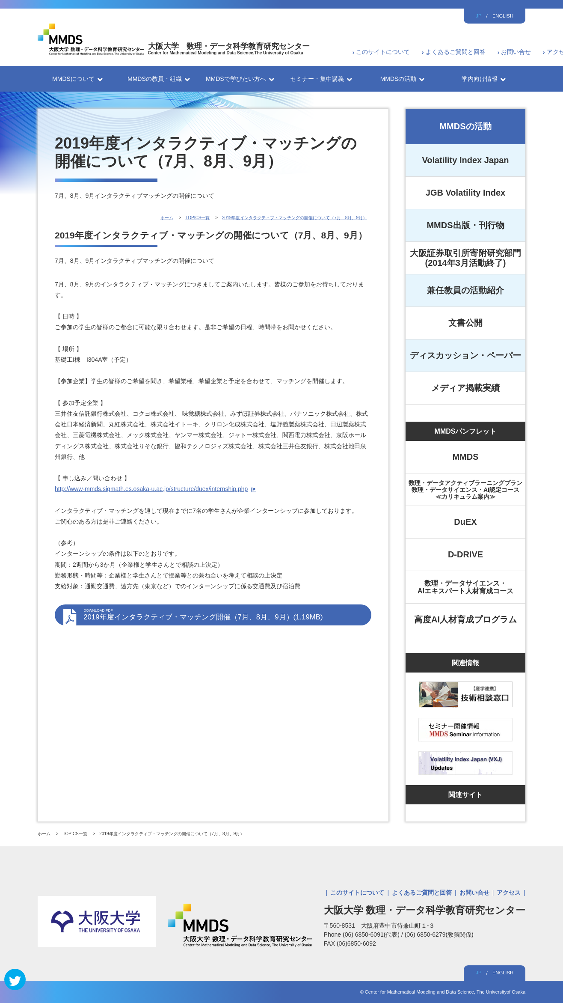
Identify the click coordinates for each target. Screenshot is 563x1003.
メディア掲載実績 (465, 388)
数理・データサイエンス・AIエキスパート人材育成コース (465, 587)
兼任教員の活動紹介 (465, 290)
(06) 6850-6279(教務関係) (439, 934)
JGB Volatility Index (465, 192)
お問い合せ (516, 51)
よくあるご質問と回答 (456, 51)
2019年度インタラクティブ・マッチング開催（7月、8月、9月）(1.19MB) (223, 614)
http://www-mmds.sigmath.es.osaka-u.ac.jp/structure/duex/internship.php (151, 488)
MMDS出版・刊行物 (465, 225)
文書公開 (465, 322)
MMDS (465, 456)
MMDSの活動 (465, 126)
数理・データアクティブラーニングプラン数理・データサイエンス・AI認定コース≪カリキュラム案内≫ (465, 489)
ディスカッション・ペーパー (465, 355)
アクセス (509, 892)
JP (478, 15)
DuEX (465, 522)
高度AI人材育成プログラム (465, 619)
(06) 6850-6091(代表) (372, 934)
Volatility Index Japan (465, 160)
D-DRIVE (465, 554)
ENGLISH (502, 15)
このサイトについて (383, 51)
